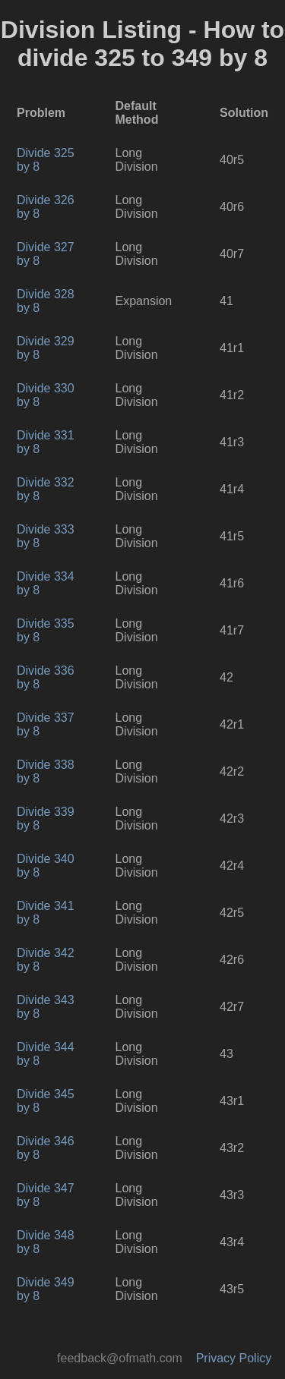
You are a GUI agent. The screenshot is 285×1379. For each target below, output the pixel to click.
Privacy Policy (234, 1358)
